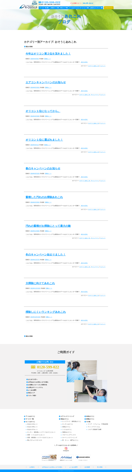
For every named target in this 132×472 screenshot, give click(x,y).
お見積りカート (76, 3)
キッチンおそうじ (67, 424)
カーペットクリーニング (69, 437)
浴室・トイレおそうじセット (36, 435)
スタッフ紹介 (32, 395)
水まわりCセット (32, 429)
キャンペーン (95, 94)
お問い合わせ (88, 3)
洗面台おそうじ (67, 432)
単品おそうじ (65, 419)
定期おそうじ (90, 419)
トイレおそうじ (67, 429)
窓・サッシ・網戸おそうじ (70, 440)
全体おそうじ (90, 416)
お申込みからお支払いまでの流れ (38, 382)
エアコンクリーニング (67, 416)
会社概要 (87, 467)
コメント (103, 66)
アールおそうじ (30, 416)
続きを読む (84, 62)
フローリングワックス (69, 435)
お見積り (32, 467)
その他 (88, 421)
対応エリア (31, 393)
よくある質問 (32, 390)
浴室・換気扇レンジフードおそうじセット (40, 437)
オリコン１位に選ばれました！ (44, 139)
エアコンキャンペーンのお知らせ (46, 82)
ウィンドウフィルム (94, 426)
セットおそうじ (30, 421)
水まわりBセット (32, 426)
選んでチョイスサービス (34, 440)
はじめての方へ (33, 379)
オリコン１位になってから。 (43, 111)
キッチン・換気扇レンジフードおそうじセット (41, 432)
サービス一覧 (30, 419)
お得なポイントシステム (35, 387)
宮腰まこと (47, 58)
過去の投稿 (28, 46)
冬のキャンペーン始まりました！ (46, 254)
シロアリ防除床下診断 (94, 429)
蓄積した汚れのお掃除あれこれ (44, 197)
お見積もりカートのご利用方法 (37, 384)
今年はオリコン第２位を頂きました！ (48, 53)
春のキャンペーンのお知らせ (43, 168)
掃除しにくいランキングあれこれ (46, 311)
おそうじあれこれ (93, 66)
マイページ (108, 7)
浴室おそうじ (66, 426)
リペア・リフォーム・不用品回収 (98, 424)
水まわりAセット (32, 424)
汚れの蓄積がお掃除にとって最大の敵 (48, 225)
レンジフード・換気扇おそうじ (71, 421)
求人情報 (99, 467)
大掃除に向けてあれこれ (40, 283)
